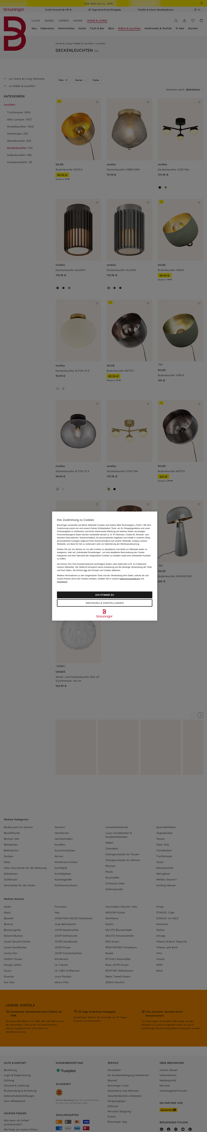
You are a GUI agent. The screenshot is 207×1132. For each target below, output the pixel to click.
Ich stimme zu (104, 594)
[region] (104, 566)
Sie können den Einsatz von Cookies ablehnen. (97, 570)
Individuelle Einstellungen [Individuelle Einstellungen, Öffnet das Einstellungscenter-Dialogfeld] (105, 603)
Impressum (62, 582)
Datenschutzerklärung (130, 578)
